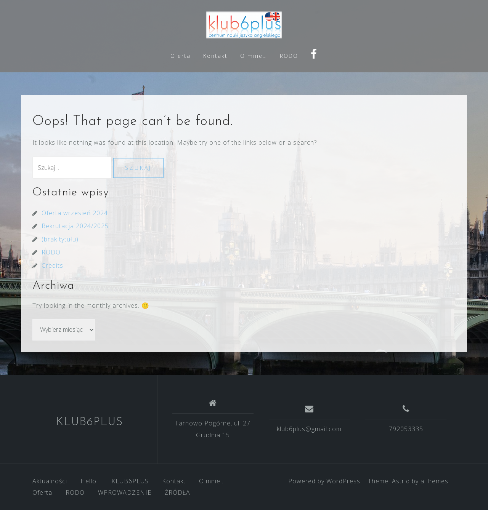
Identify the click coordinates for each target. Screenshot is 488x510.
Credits (52, 265)
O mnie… (253, 55)
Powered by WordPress (324, 481)
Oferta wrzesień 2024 (75, 213)
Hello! (89, 481)
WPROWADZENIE (124, 492)
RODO (289, 55)
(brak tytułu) (60, 239)
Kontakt (215, 55)
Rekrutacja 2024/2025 (75, 226)
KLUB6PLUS (89, 422)
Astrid (401, 481)
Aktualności (49, 481)
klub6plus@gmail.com (309, 429)
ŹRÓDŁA (177, 492)
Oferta (180, 55)
